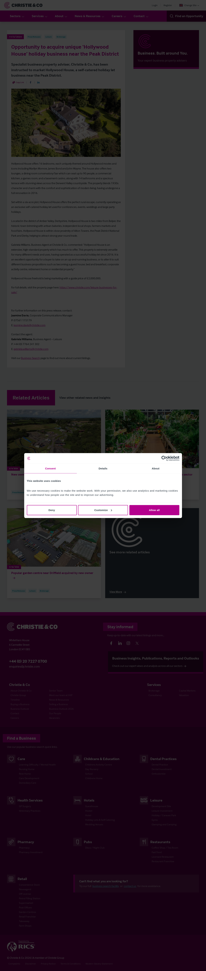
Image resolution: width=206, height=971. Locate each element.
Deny (51, 509)
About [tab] (156, 468)
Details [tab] (103, 468)
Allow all (154, 509)
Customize (103, 509)
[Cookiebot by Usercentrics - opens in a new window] (164, 458)
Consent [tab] (50, 468)
